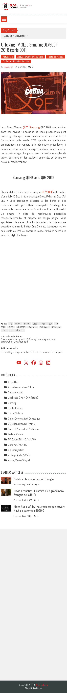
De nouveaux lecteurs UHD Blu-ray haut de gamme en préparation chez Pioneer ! (28, 340)
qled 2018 (21, 327)
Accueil (8, 35)
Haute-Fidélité (15, 408)
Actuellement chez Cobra (30, 56)
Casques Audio (15, 392)
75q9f (35, 323)
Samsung (32, 327)
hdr (43, 323)
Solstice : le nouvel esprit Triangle (34, 479)
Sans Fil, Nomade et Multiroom (23, 429)
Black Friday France (33, 688)
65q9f (26, 323)
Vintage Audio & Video (19, 455)
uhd (10, 330)
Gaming (12, 403)
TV (4, 330)
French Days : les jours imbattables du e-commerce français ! (32, 352)
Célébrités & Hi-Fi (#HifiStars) (23, 397)
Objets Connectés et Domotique (24, 418)
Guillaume (8, 66)
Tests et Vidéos (55, 56)
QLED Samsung (31, 127)
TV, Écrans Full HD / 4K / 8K (16, 61)
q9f (50, 323)
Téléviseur (44, 327)
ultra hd (19, 330)
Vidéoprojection (16, 450)
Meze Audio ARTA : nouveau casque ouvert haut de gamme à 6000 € (39, 508)
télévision (56, 327)
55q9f (17, 323)
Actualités (20, 35)
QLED (11, 327)
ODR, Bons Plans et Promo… (22, 423)
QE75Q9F (47, 192)
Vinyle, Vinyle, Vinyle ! (19, 460)
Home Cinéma (15, 413)
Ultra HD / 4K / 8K (17, 444)
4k (11, 323)
